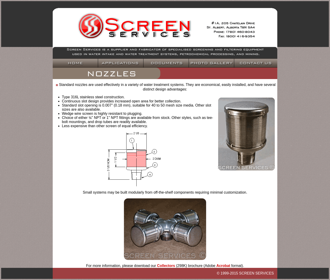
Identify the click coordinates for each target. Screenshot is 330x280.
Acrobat (223, 266)
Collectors (166, 266)
